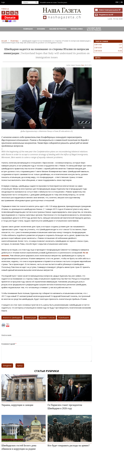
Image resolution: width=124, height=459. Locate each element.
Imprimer (3, 325)
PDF (8, 325)
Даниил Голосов (47, 317)
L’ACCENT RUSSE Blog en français (94, 29)
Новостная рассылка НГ (110, 10)
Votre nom (6, 335)
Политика (14, 41)
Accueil (4, 41)
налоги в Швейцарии (12, 317)
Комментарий (8, 344)
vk (8, 13)
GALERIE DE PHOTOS (57, 29)
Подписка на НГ (106, 14)
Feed (16, 13)
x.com (12, 13)
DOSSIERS (41, 29)
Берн (82, 65)
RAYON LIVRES (77, 29)
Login (3, 2)
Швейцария (64, 317)
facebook (3, 13)
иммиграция (31, 317)
